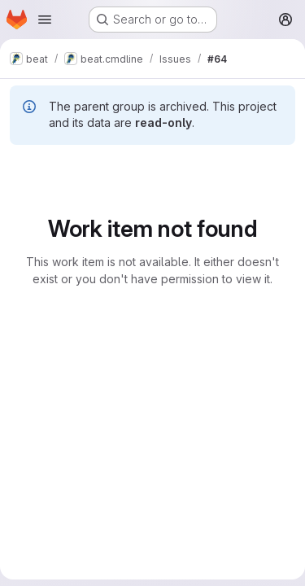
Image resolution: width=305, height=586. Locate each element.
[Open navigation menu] (45, 20)
